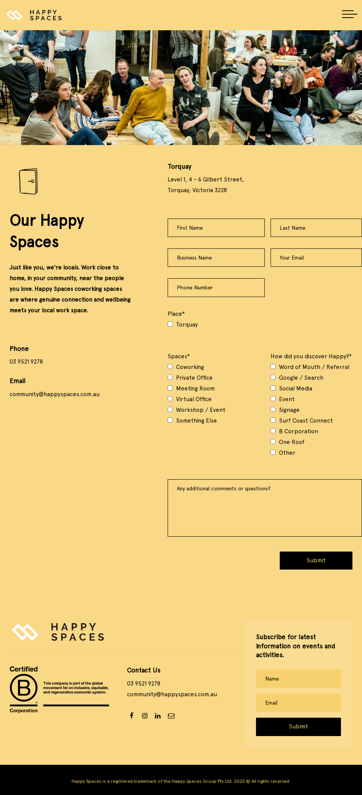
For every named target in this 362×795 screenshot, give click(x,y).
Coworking (190, 367)
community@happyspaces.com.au (54, 394)
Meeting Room (195, 388)
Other (287, 452)
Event (287, 399)
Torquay (187, 324)
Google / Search (301, 377)
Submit (316, 560)
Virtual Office (194, 399)
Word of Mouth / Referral (314, 367)
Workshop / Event (200, 409)
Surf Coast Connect (306, 420)
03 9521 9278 (26, 361)
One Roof (292, 442)
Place (176, 313)
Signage (289, 409)
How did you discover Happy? (311, 356)
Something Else (196, 420)
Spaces (179, 356)
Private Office (194, 377)
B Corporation (298, 431)
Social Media (295, 388)
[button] (349, 15)
